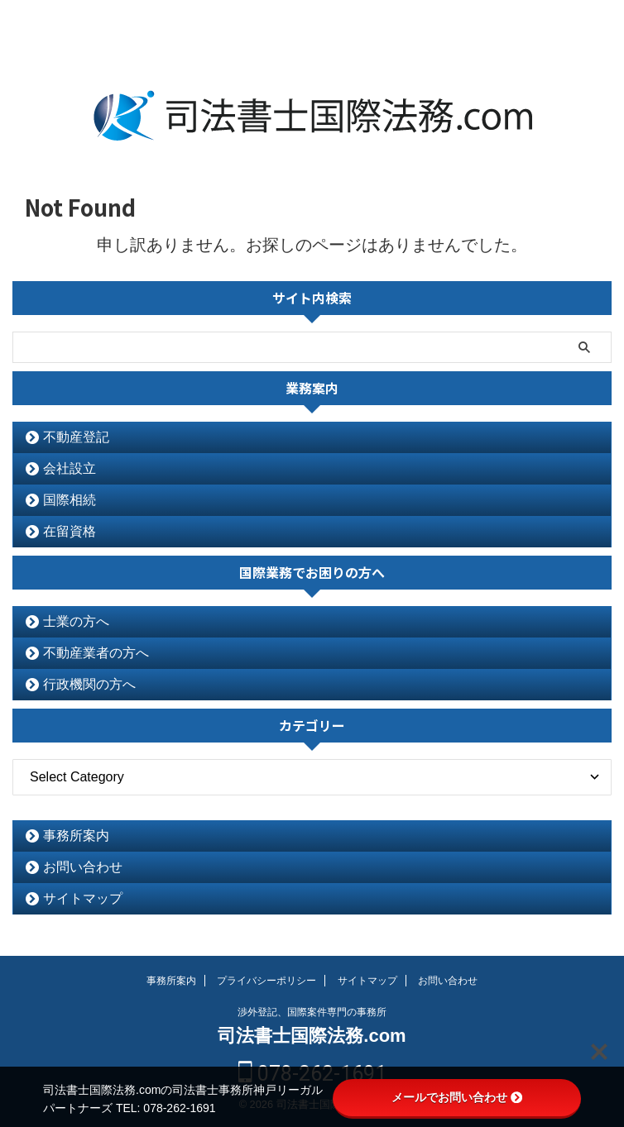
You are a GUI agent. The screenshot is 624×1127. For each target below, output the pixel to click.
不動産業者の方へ (96, 653)
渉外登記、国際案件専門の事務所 (312, 1012)
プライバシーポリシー (266, 980)
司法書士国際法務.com (312, 1035)
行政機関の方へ (89, 684)
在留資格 (69, 531)
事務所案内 (76, 836)
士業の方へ (76, 621)
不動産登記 (76, 437)
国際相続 (69, 500)
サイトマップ (82, 898)
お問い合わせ (82, 867)
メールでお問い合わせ (456, 1097)
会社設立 (69, 468)
